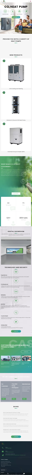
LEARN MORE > (16, 193)
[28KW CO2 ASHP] (16, 104)
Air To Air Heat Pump (4, 463)
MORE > (3, 398)
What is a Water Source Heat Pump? (9, 423)
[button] (30, 366)
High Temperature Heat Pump (6, 465)
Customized (3, 466)
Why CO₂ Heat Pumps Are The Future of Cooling (11, 412)
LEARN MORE (16, 331)
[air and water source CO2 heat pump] (16, 73)
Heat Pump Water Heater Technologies (10, 418)
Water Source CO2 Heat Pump (6, 462)
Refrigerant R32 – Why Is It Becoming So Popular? (11, 429)
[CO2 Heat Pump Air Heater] (16, 136)
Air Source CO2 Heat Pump (5, 461)
